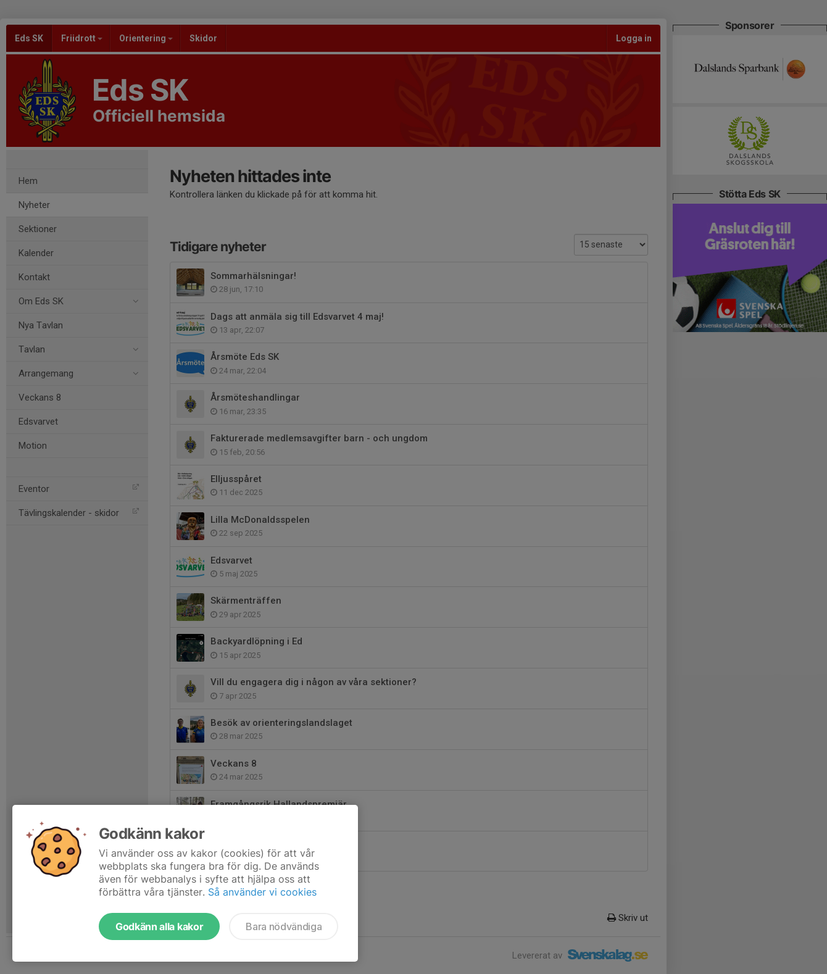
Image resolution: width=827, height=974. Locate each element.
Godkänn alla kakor (159, 926)
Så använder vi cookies (262, 892)
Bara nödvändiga (284, 926)
